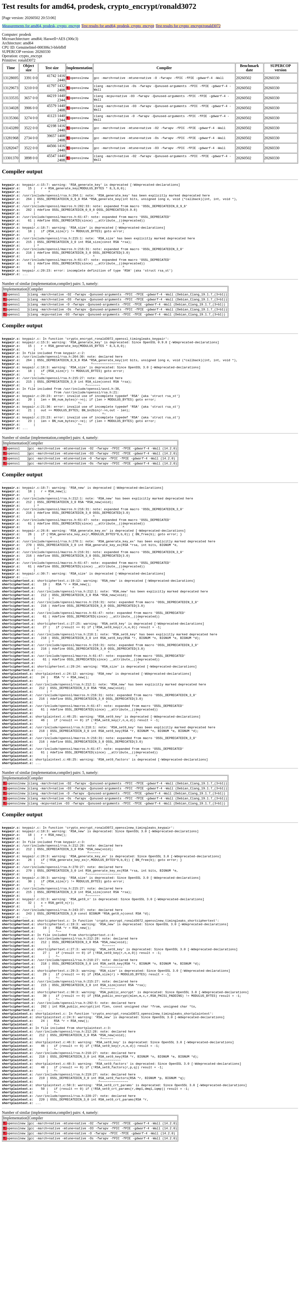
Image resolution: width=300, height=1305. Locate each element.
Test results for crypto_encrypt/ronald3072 (188, 26)
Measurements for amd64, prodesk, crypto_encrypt (41, 26)
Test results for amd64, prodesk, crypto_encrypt (117, 26)
